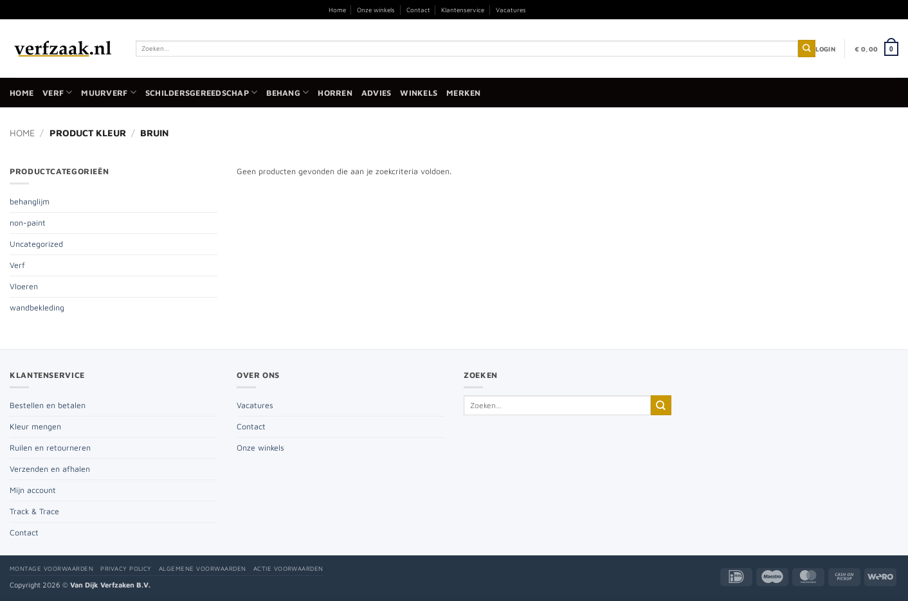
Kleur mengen (35, 426)
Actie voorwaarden (288, 568)
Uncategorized (36, 244)
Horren (335, 93)
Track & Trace (34, 511)
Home (337, 9)
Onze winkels (376, 9)
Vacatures (511, 9)
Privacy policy (126, 568)
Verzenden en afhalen (50, 469)
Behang (287, 92)
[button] (825, 48)
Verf (57, 92)
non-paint (28, 223)
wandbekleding (37, 307)
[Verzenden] (806, 48)
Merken (463, 93)
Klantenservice (462, 9)
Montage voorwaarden (51, 568)
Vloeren (24, 286)
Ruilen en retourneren (50, 448)
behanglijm (30, 201)
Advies (376, 93)
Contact (418, 9)
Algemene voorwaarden (202, 568)
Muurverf (108, 92)
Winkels (418, 93)
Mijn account (33, 490)
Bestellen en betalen (48, 405)
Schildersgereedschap (201, 92)
